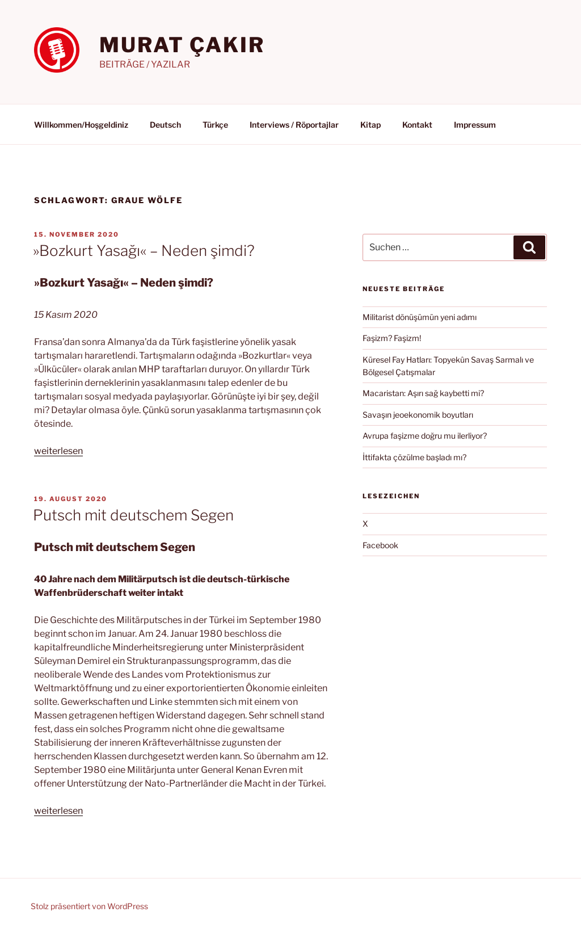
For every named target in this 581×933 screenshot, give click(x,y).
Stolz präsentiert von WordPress (89, 906)
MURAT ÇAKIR (182, 44)
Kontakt (417, 124)
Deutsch (165, 124)
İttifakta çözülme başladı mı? (414, 457)
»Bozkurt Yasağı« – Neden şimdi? (144, 250)
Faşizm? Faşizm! (392, 338)
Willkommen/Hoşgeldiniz (81, 124)
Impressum (475, 124)
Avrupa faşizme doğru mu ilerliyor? (425, 435)
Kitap (370, 124)
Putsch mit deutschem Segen (133, 515)
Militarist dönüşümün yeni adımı (420, 317)
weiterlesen (58, 451)
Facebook (380, 545)
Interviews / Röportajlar (294, 124)
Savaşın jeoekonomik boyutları (418, 414)
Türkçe (215, 124)
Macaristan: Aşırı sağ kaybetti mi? (423, 393)
